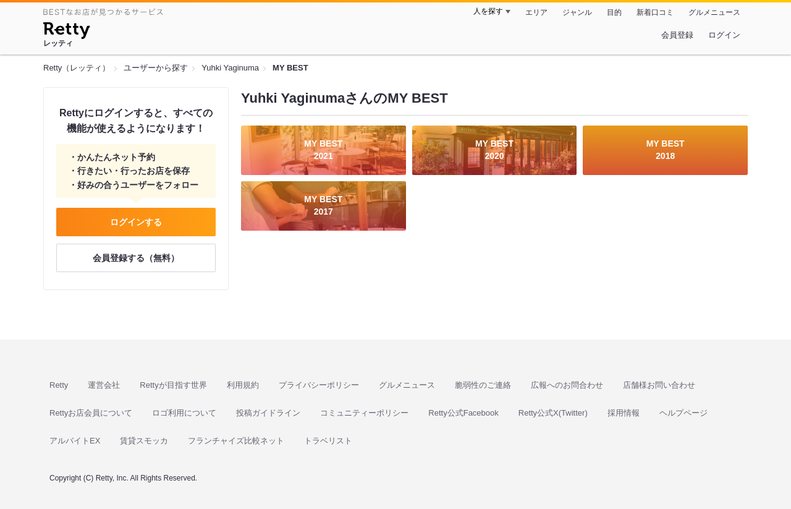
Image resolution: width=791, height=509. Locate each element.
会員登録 (677, 35)
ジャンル (577, 12)
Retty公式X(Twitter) (553, 412)
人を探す (488, 11)
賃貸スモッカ (144, 440)
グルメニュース (714, 12)
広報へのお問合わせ (567, 385)
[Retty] (66, 32)
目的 (614, 12)
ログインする (136, 222)
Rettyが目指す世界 (173, 385)
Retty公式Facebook (463, 412)
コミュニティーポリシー (364, 412)
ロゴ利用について (184, 412)
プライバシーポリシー (319, 385)
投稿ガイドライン (268, 412)
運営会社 (104, 385)
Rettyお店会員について (90, 412)
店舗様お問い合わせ (659, 385)
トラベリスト (328, 440)
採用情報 (623, 412)
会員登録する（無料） (136, 258)
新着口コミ (655, 12)
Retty (58, 385)
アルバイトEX (74, 440)
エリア (536, 12)
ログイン (724, 35)
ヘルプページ (683, 412)
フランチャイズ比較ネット (236, 440)
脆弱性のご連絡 (483, 385)
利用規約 (243, 385)
